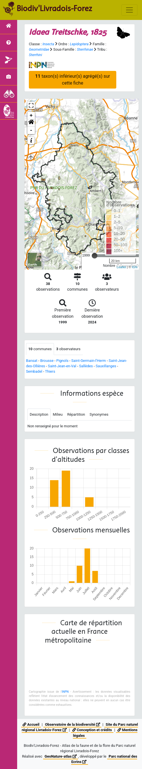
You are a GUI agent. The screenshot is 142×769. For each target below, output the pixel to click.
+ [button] (31, 115)
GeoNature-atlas (61, 756)
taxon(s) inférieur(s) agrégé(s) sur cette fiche (72, 79)
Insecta (48, 44)
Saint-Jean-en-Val (62, 366)
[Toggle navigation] (129, 10)
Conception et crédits (92, 730)
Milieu (58, 414)
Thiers (50, 371)
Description (39, 414)
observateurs (68, 349)
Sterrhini (35, 55)
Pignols (62, 360)
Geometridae (39, 49)
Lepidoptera (79, 44)
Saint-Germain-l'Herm (88, 360)
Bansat (31, 360)
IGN (134, 267)
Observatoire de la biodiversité (72, 724)
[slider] (94, 256)
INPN (65, 692)
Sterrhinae (85, 49)
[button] (31, 123)
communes (40, 349)
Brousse (47, 360)
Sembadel (34, 371)
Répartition (76, 414)
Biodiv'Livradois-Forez (54, 8)
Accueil (31, 724)
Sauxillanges (106, 366)
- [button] (31, 130)
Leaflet (121, 267)
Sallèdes (86, 366)
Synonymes (99, 414)
